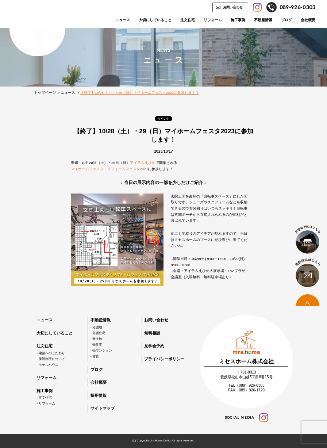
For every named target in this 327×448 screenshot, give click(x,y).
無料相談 (152, 333)
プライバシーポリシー (164, 359)
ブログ (286, 20)
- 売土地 (96, 339)
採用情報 (99, 395)
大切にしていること (155, 20)
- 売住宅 (96, 344)
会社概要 (308, 20)
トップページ (45, 93)
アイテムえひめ (142, 163)
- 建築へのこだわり (50, 353)
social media (246, 418)
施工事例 (238, 20)
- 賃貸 (95, 356)
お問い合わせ (233, 7)
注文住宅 (187, 20)
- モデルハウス (47, 365)
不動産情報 (263, 20)
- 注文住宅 (43, 397)
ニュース (122, 20)
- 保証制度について (50, 359)
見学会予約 (154, 346)
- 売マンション (101, 350)
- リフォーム (45, 403)
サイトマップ (103, 408)
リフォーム (213, 20)
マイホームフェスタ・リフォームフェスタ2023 (109, 169)
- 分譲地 (96, 327)
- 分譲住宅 (98, 333)
